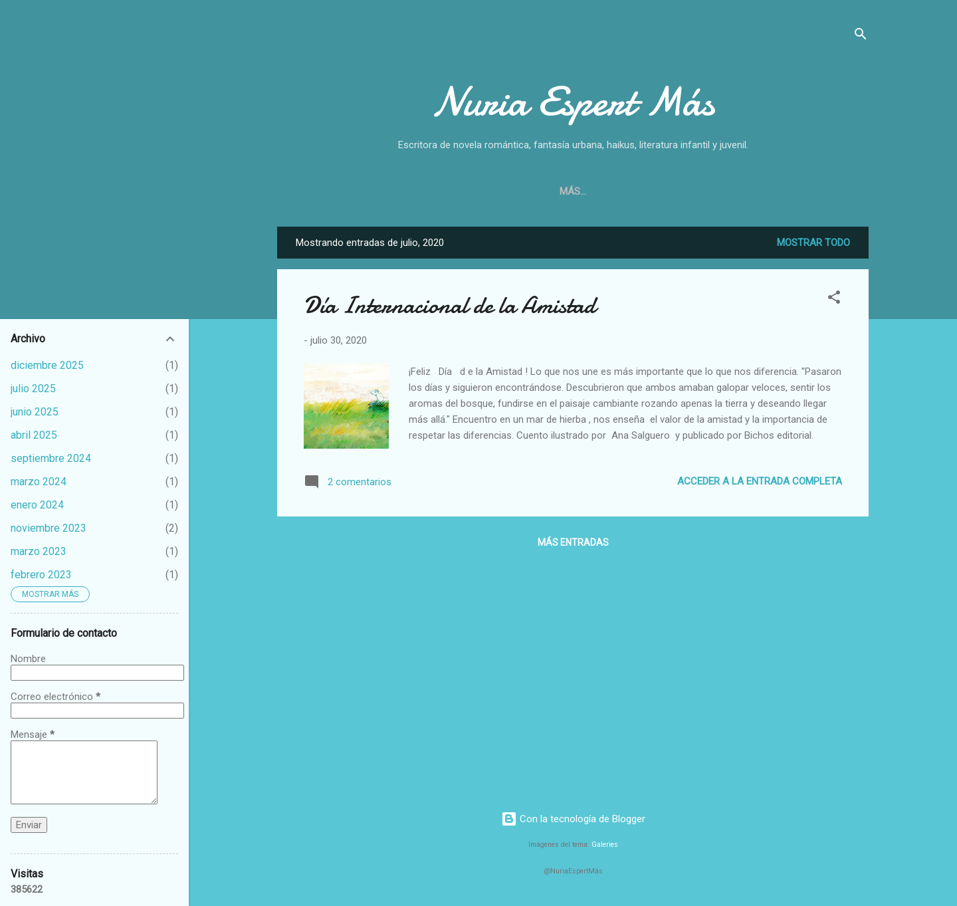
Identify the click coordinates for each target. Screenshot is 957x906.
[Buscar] (861, 36)
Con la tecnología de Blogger (573, 819)
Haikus (715, 191)
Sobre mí (405, 191)
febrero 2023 (41, 574)
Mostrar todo (813, 243)
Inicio (346, 191)
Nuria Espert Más (573, 101)
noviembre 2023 (48, 528)
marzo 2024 (38, 481)
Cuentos (653, 191)
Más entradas (573, 542)
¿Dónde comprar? (495, 191)
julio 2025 (33, 388)
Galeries (604, 844)
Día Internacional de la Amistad (449, 305)
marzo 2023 (38, 551)
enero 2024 (37, 505)
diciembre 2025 (47, 365)
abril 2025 (34, 435)
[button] (834, 299)
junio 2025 (34, 411)
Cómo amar (785, 191)
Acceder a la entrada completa (759, 481)
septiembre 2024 (51, 458)
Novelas (585, 191)
